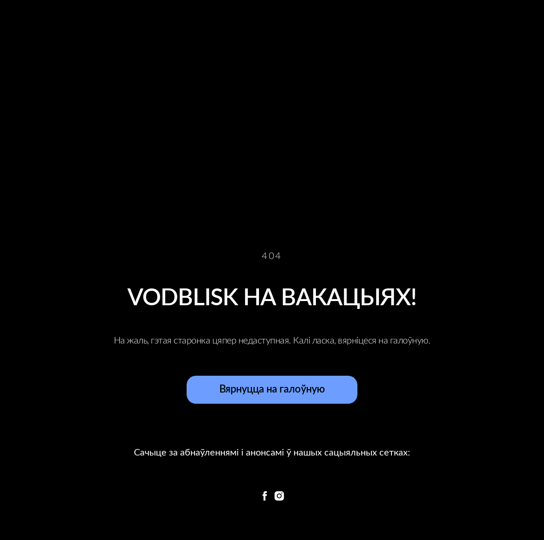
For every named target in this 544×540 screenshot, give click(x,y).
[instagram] (279, 496)
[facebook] (265, 496)
